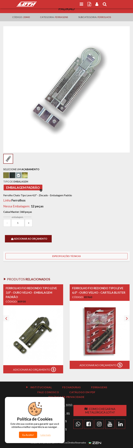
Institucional (39, 387)
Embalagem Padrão (24, 188)
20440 (26, 17)
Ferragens (61, 17)
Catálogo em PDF (82, 392)
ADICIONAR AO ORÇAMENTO (29, 238)
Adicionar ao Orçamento (35, 369)
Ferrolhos (104, 17)
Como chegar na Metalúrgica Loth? (100, 410)
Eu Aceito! (28, 434)
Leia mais (45, 434)
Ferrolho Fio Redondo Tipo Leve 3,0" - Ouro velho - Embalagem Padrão (31, 292)
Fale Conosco (48, 392)
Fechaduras (71, 387)
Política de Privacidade (66, 396)
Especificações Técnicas (66, 256)
